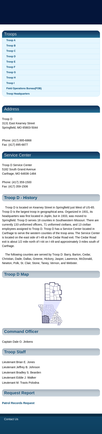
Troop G (11, 72)
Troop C (11, 51)
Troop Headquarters (18, 93)
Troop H (11, 77)
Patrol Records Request (18, 403)
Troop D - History (20, 197)
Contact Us (11, 419)
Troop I (10, 83)
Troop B (11, 45)
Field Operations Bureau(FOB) (24, 88)
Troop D (11, 56)
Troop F (10, 67)
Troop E (11, 61)
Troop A (11, 40)
